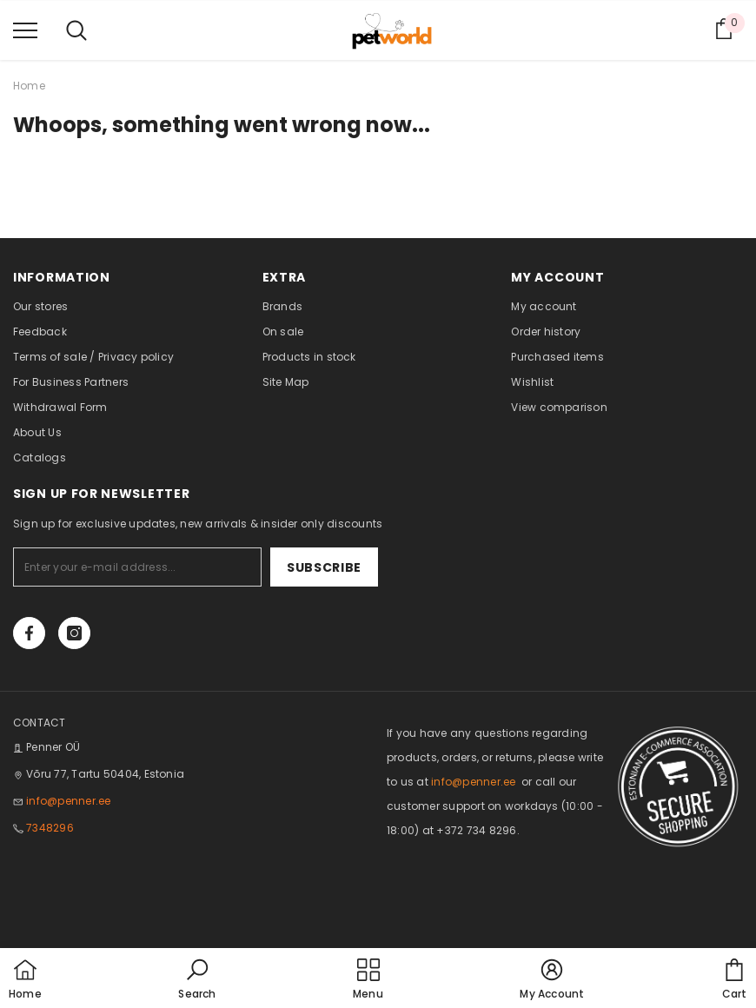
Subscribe (324, 567)
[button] (197, 980)
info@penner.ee (68, 800)
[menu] (25, 29)
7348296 (50, 827)
